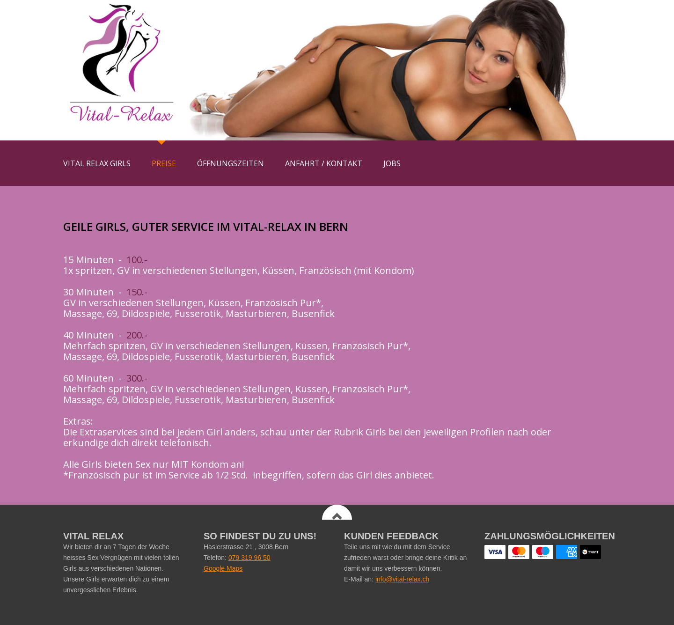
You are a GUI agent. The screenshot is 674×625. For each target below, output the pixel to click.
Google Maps (223, 568)
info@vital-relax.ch (402, 579)
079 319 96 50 (249, 557)
